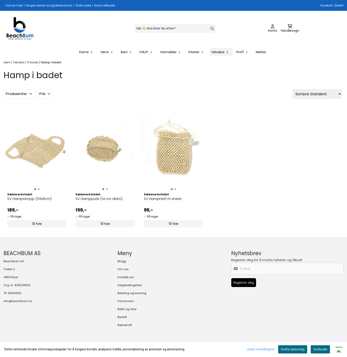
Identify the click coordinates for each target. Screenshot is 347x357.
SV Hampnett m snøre (162, 198)
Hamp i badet (51, 62)
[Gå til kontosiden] (272, 29)
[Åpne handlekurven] (290, 29)
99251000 (14, 293)
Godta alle (320, 349)
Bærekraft (125, 325)
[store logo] (20, 28)
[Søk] (175, 28)
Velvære (19, 62)
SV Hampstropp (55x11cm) (29, 198)
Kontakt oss (126, 277)
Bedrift (122, 317)
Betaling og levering (132, 293)
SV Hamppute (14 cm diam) (98, 198)
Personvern (126, 301)
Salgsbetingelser (130, 285)
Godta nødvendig (293, 349)
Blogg (122, 261)
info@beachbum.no (18, 301)
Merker (261, 52)
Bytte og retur (127, 309)
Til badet (33, 62)
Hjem (7, 62)
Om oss (123, 269)
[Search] (212, 28)
